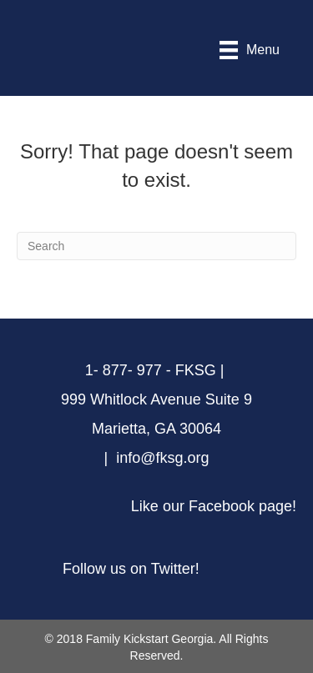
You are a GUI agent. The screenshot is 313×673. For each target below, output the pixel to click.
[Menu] (249, 50)
